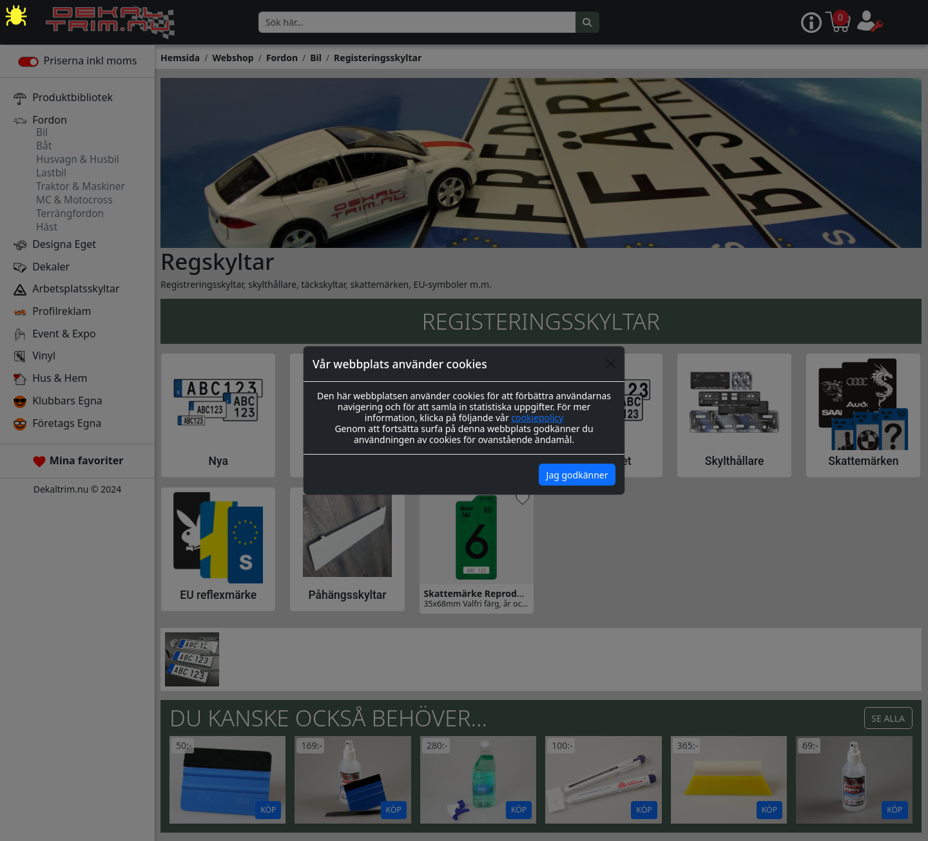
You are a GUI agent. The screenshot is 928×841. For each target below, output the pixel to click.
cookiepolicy (537, 417)
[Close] (611, 364)
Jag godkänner (577, 475)
